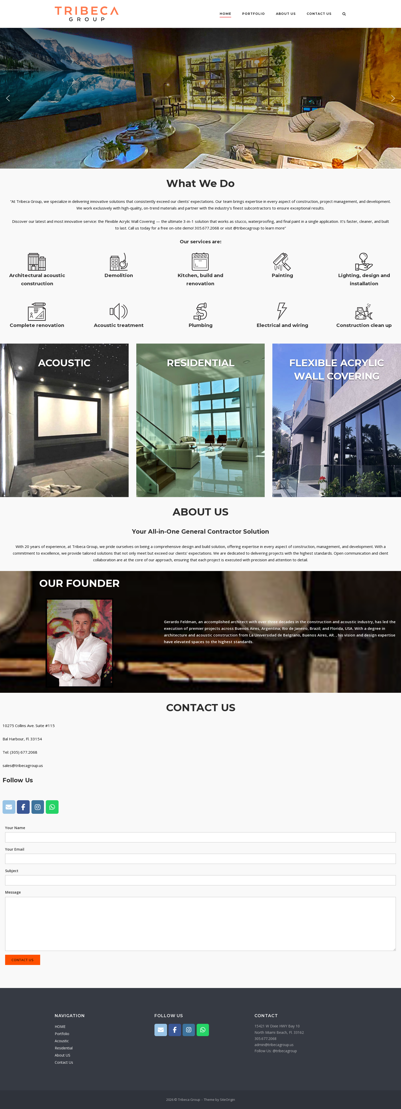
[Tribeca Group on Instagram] (37, 807)
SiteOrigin (227, 1099)
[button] (8, 98)
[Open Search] (344, 14)
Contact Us (319, 14)
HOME (225, 14)
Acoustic (62, 1040)
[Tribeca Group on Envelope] (9, 807)
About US (286, 14)
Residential (64, 1048)
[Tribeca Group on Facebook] (23, 807)
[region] (200, 98)
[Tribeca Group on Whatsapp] (52, 807)
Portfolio (253, 14)
